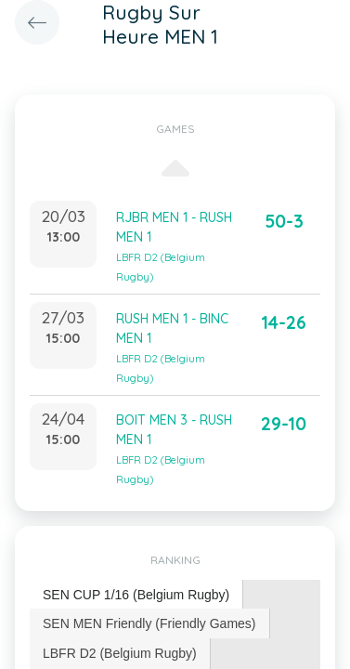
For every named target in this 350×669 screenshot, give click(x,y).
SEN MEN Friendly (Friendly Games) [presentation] (149, 623)
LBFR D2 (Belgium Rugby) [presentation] (120, 653)
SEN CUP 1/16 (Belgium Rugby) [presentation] (136, 594)
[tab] (136, 595)
